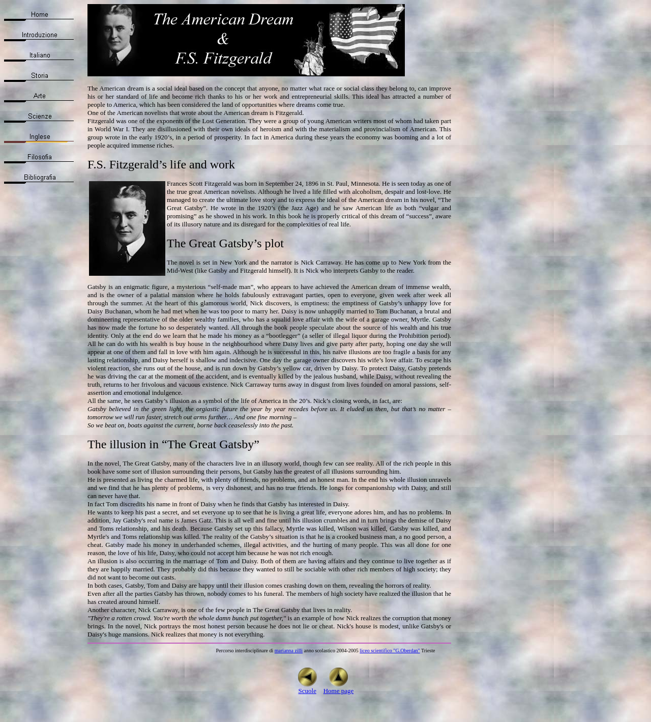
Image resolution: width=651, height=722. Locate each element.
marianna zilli (289, 650)
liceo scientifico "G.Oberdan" (390, 650)
